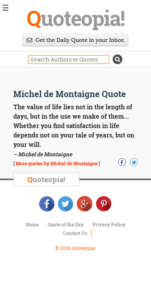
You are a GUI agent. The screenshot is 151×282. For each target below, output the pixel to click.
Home (32, 224)
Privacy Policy (109, 224)
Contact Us (75, 233)
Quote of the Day (66, 224)
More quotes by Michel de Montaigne (56, 163)
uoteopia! (75, 17)
